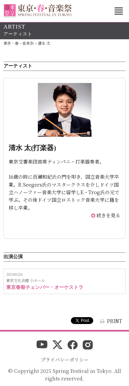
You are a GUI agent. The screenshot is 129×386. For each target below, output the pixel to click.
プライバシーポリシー (65, 359)
